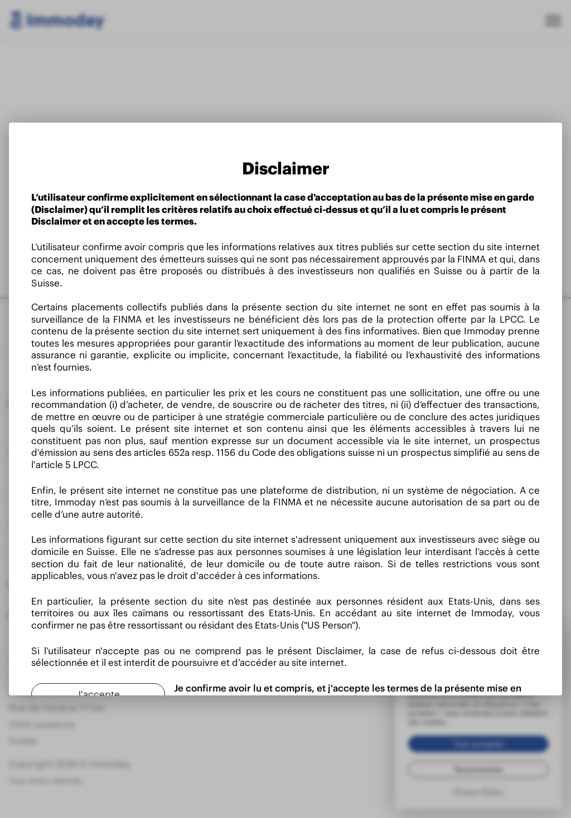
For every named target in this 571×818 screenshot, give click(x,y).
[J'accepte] (98, 694)
